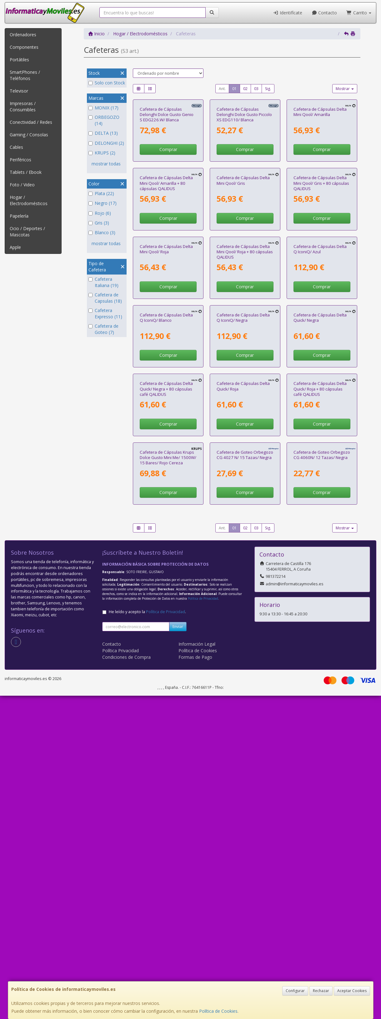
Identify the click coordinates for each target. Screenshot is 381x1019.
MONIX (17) (103, 108)
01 (234, 88)
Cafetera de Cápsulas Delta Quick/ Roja (243, 655)
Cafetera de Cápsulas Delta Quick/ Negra (320, 532)
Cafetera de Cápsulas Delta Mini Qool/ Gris (243, 288)
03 (256, 88)
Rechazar (321, 990)
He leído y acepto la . (147, 935)
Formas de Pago (195, 980)
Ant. (222, 88)
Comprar (168, 203)
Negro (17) (102, 203)
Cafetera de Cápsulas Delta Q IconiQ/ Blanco (166, 532)
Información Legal (196, 967)
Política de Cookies (218, 1011)
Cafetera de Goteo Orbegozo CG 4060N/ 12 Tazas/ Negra (321, 777)
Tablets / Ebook (26, 172)
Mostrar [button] (345, 88)
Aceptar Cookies (352, 990)
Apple (15, 247)
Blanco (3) (101, 232)
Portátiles (19, 60)
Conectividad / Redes (31, 122)
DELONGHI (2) (106, 143)
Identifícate (287, 13)
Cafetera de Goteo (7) (103, 329)
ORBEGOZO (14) (103, 120)
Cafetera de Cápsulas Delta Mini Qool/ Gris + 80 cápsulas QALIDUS (321, 291)
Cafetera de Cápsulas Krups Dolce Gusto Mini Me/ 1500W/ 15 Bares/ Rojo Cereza (168, 780)
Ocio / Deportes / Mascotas (27, 231)
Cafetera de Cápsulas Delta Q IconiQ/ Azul (320, 410)
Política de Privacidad (203, 922)
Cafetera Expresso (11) (105, 313)
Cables (16, 147)
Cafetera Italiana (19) (103, 282)
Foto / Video (22, 185)
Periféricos (20, 160)
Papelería (19, 216)
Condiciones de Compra (126, 980)
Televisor (19, 91)
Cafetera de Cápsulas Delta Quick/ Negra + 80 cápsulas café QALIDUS (166, 658)
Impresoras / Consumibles (23, 106)
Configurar (295, 990)
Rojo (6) (99, 213)
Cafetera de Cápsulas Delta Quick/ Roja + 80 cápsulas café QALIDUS (320, 658)
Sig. (268, 88)
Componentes (24, 47)
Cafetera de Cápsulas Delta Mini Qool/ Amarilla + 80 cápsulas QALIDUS (166, 291)
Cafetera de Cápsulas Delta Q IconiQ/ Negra (243, 532)
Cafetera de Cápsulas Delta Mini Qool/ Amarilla (320, 165)
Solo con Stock (106, 83)
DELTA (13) (103, 133)
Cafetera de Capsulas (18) (105, 298)
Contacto (324, 13)
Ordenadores (23, 35)
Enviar (178, 949)
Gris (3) (98, 223)
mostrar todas (106, 164)
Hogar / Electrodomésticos (29, 200)
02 (245, 88)
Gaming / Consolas (29, 135)
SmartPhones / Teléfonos (25, 75)
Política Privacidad (120, 974)
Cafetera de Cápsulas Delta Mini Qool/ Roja (166, 410)
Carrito (358, 13)
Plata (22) (101, 193)
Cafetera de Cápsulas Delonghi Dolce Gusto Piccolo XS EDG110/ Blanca (244, 168)
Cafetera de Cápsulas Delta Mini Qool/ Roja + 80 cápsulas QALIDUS (245, 413)
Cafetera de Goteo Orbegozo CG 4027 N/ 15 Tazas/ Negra (245, 777)
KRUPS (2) (101, 153)
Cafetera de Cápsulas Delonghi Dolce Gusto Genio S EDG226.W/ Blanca (166, 168)
